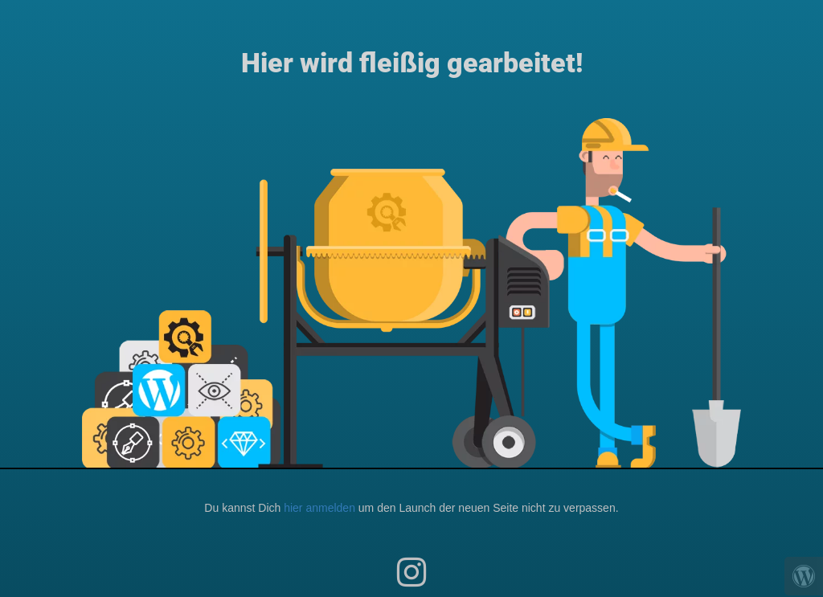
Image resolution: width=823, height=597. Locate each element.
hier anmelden (319, 507)
